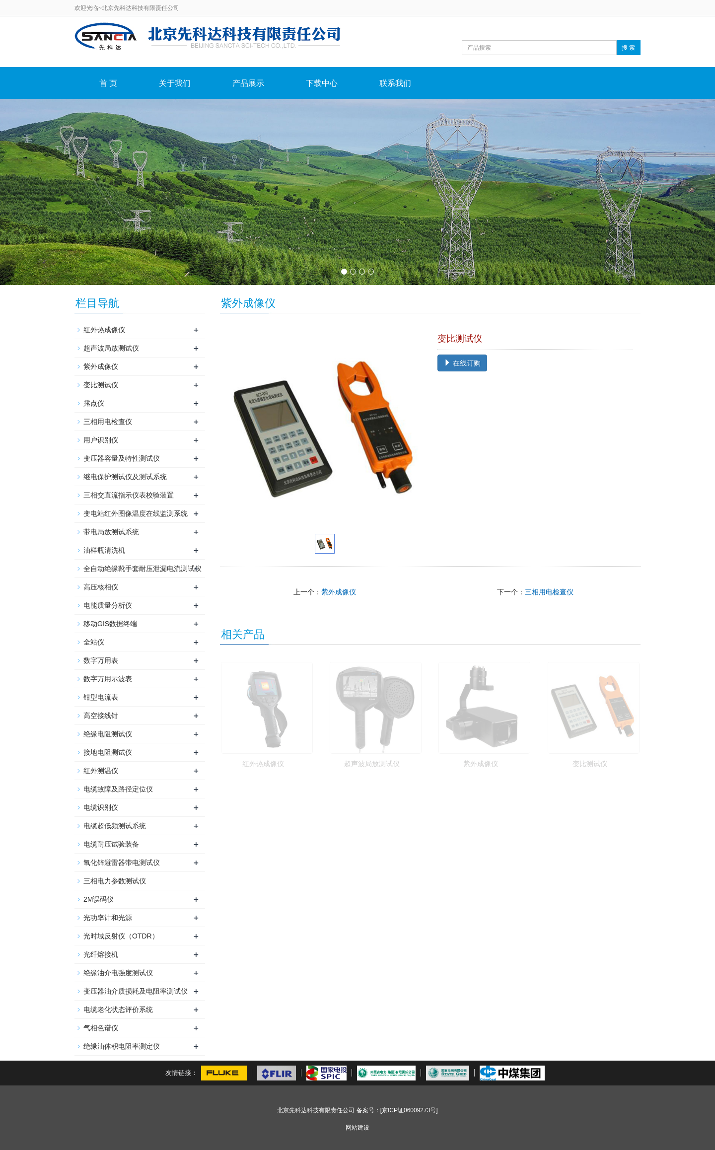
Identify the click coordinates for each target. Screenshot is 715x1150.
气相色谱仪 (100, 1028)
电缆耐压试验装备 (111, 844)
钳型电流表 (100, 697)
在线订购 (462, 363)
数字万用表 (100, 660)
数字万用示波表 (107, 679)
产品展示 (248, 83)
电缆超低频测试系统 (114, 826)
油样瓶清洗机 (104, 550)
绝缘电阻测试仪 (107, 734)
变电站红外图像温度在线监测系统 (135, 513)
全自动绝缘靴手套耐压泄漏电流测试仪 (142, 569)
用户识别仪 (100, 440)
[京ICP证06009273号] (409, 1110)
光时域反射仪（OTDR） (121, 936)
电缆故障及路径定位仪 (118, 789)
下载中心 (322, 83)
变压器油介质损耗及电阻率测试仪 (135, 991)
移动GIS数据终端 (110, 624)
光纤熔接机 (100, 954)
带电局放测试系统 (111, 532)
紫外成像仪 (338, 592)
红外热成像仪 (263, 764)
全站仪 (93, 642)
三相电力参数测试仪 (114, 881)
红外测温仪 (100, 771)
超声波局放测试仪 (372, 764)
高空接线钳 (100, 715)
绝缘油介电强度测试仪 (118, 973)
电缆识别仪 (100, 807)
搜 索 (628, 47)
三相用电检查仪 (549, 592)
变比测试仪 (589, 764)
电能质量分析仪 (107, 605)
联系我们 (395, 83)
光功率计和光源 (107, 918)
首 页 (108, 83)
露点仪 (93, 403)
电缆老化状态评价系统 (118, 1009)
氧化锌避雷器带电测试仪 (121, 862)
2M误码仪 (98, 899)
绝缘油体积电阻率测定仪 (121, 1046)
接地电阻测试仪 (107, 752)
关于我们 (175, 83)
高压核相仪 (100, 587)
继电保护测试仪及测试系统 (125, 477)
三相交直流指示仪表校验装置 (128, 495)
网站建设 (357, 1127)
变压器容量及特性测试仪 (121, 458)
